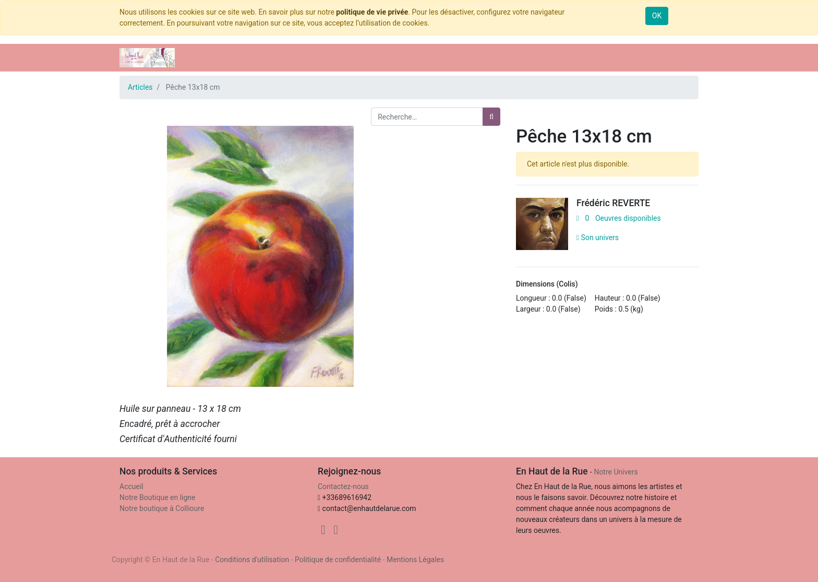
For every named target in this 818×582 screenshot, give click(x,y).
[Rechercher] (491, 117)
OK (656, 15)
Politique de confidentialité (338, 559)
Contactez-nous (343, 486)
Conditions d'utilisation (252, 559)
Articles (140, 87)
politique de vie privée (372, 12)
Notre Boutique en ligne (157, 497)
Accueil (131, 486)
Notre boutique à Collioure (161, 508)
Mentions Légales (415, 559)
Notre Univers (615, 472)
